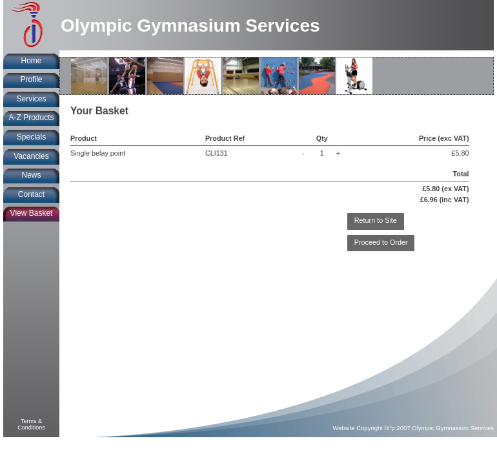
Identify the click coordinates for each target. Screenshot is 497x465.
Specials (31, 136)
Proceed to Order (381, 242)
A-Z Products (31, 117)
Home (31, 60)
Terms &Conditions (31, 424)
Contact (31, 194)
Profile (31, 79)
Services (31, 98)
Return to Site (375, 220)
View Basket (31, 213)
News (31, 175)
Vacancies (31, 156)
